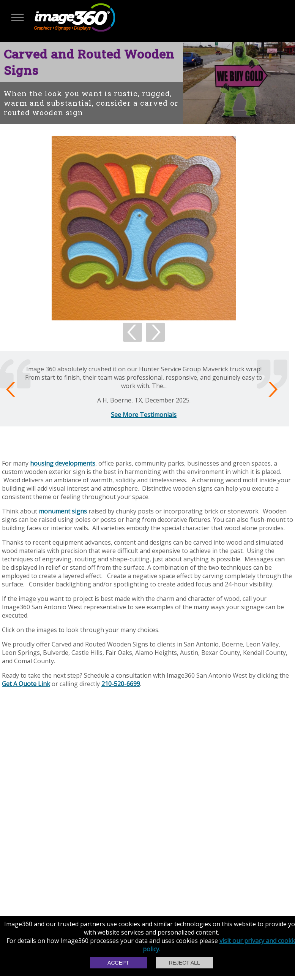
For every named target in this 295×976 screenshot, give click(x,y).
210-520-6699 (120, 684)
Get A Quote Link (26, 684)
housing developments (62, 463)
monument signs (63, 511)
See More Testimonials (144, 414)
